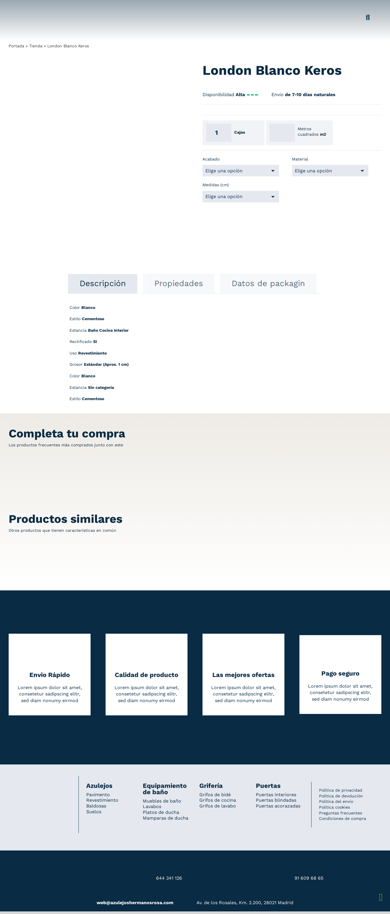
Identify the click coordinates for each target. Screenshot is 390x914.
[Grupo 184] (20, 7)
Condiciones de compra (342, 818)
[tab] (102, 283)
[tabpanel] (195, 356)
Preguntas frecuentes (340, 813)
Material (300, 159)
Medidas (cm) (215, 184)
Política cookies (334, 807)
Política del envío (336, 801)
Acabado (211, 159)
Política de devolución (341, 796)
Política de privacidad (340, 790)
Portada (16, 46)
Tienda (35, 46)
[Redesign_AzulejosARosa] (40, 783)
